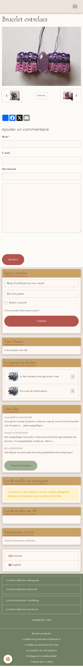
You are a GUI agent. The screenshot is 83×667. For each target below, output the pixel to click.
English (14, 565)
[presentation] (31, 243)
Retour (41, 95)
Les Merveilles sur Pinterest (21, 589)
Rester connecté (18, 302)
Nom (5, 136)
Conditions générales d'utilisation (41, 639)
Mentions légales (41, 633)
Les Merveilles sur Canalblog (22, 600)
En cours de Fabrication (41, 391)
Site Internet (9, 169)
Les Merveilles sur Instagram (22, 580)
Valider (41, 321)
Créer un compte (11, 310)
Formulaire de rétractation (41, 650)
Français (15, 556)
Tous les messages (20, 465)
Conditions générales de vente (41, 645)
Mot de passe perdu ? (30, 310)
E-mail (6, 153)
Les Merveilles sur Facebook (22, 609)
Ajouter (13, 259)
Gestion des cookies (41, 661)
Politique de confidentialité (41, 656)
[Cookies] (8, 659)
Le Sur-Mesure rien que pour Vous (41, 377)
